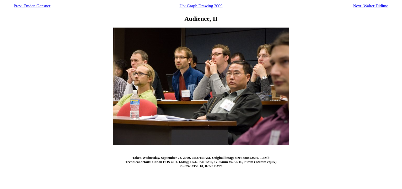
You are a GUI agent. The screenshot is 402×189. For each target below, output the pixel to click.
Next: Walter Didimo (370, 6)
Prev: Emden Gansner (32, 6)
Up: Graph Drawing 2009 (200, 6)
